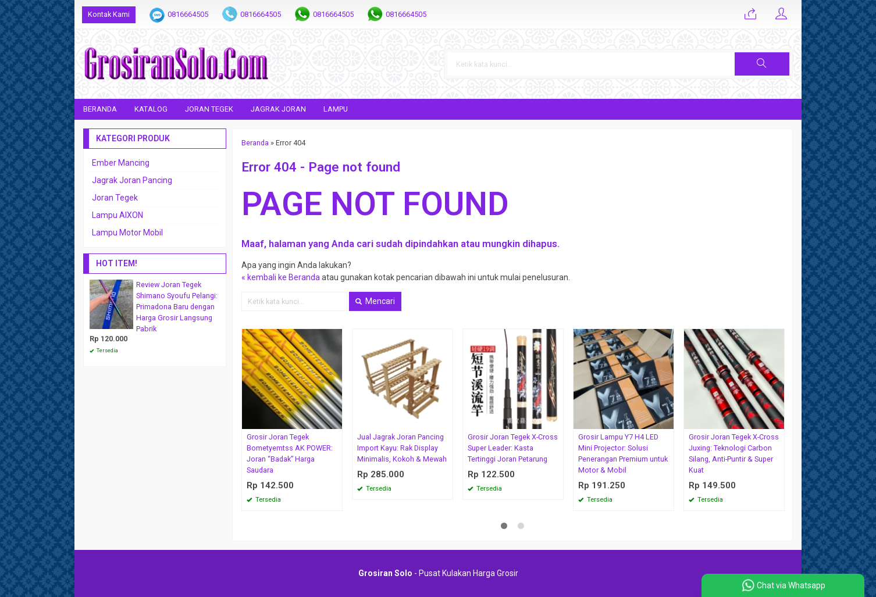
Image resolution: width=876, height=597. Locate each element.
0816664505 (188, 14)
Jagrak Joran (278, 109)
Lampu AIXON (117, 215)
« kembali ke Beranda (280, 277)
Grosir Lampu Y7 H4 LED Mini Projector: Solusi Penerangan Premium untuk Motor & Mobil (623, 453)
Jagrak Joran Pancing (132, 180)
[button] (762, 64)
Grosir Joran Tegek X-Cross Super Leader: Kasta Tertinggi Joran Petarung (513, 447)
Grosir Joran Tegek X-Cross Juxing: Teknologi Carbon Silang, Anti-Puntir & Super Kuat (734, 453)
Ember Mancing (120, 162)
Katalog (151, 109)
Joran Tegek (209, 109)
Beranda (100, 109)
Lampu (335, 109)
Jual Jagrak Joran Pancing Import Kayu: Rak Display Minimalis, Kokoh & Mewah (402, 447)
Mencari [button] (375, 301)
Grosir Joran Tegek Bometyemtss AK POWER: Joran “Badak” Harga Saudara (290, 453)
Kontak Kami (109, 14)
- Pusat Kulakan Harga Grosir (438, 573)
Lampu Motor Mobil (127, 232)
